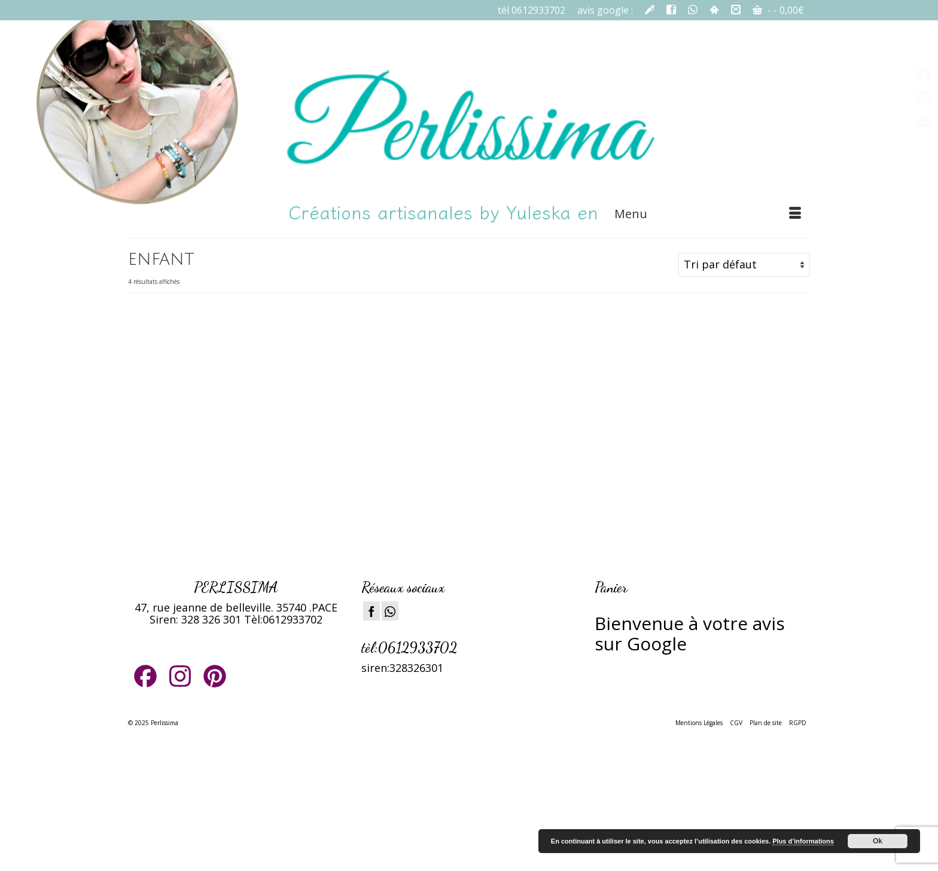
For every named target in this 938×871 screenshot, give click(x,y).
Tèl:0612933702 (283, 619)
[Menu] (707, 214)
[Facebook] (371, 611)
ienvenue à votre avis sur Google (690, 633)
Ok (877, 841)
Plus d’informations (803, 841)
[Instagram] (390, 611)
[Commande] (744, 265)
